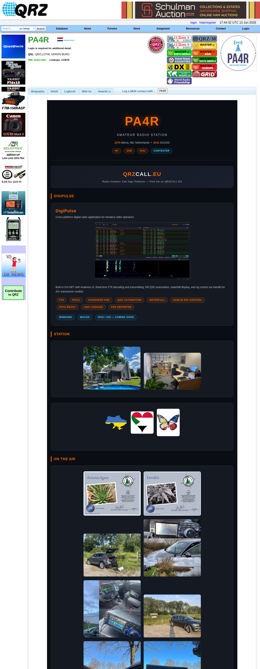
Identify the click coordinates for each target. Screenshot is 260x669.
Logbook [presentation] (70, 91)
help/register (207, 22)
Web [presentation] (87, 91)
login (193, 22)
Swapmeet (163, 28)
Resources (193, 28)
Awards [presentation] (104, 91)
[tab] (37, 91)
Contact (221, 28)
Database (62, 28)
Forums (112, 28)
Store (136, 28)
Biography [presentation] (38, 91)
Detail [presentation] (54, 91)
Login (245, 28)
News (87, 28)
